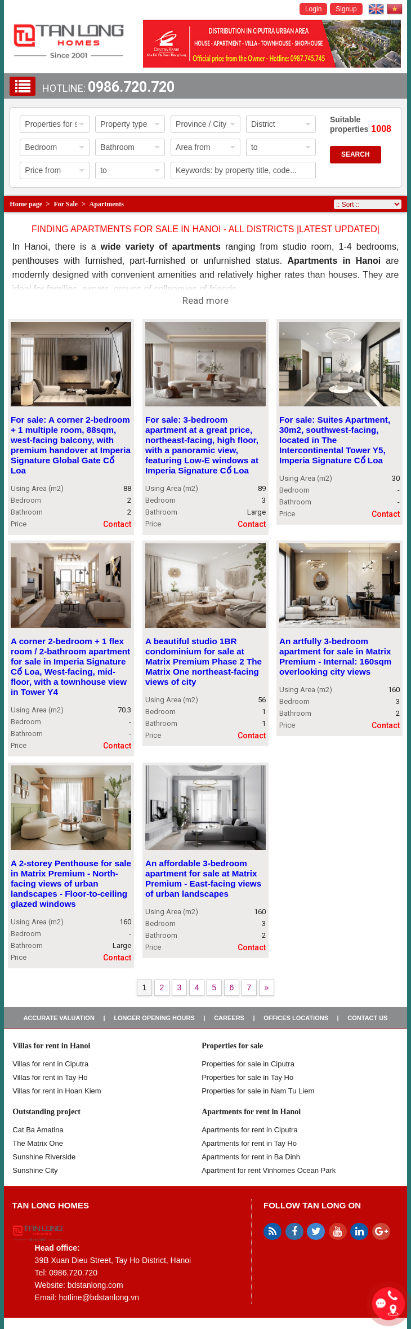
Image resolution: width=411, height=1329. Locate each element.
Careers (229, 1018)
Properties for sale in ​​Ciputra (248, 1064)
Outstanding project (46, 1112)
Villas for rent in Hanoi (51, 1046)
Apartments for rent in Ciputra (250, 1130)
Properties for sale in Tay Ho (247, 1077)
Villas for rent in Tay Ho (49, 1077)
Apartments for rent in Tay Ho (249, 1143)
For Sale (65, 204)
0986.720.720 (131, 87)
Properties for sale (232, 1046)
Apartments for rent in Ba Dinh (251, 1157)
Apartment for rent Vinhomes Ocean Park (269, 1170)
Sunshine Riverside (43, 1157)
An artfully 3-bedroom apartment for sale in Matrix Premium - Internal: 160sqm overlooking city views (335, 657)
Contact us (367, 1018)
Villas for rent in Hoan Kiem (56, 1091)
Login (313, 9)
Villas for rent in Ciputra (50, 1064)
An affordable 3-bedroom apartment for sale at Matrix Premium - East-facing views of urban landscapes (203, 878)
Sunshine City (34, 1170)
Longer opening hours (154, 1018)
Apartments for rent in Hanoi (251, 1112)
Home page (26, 204)
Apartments (107, 204)
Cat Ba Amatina (37, 1130)
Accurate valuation (59, 1018)
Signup (346, 9)
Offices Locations (295, 1018)
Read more (205, 300)
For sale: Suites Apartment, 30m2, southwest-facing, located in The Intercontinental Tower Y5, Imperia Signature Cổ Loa (334, 440)
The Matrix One (37, 1143)
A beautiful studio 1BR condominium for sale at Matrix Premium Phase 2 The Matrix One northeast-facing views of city (203, 662)
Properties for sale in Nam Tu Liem (258, 1091)
